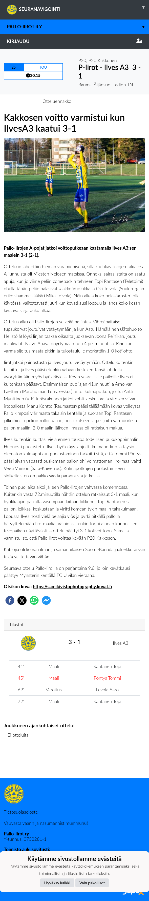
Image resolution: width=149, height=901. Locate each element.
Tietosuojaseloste (21, 812)
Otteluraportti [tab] (93, 101)
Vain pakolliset (92, 882)
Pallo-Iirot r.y (78, 26)
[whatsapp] (34, 600)
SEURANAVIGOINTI (78, 7)
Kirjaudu (74, 41)
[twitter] (22, 600)
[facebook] (9, 600)
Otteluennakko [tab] (56, 101)
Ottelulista (20, 760)
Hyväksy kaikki (57, 882)
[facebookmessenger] (46, 600)
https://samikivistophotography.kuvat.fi (72, 586)
